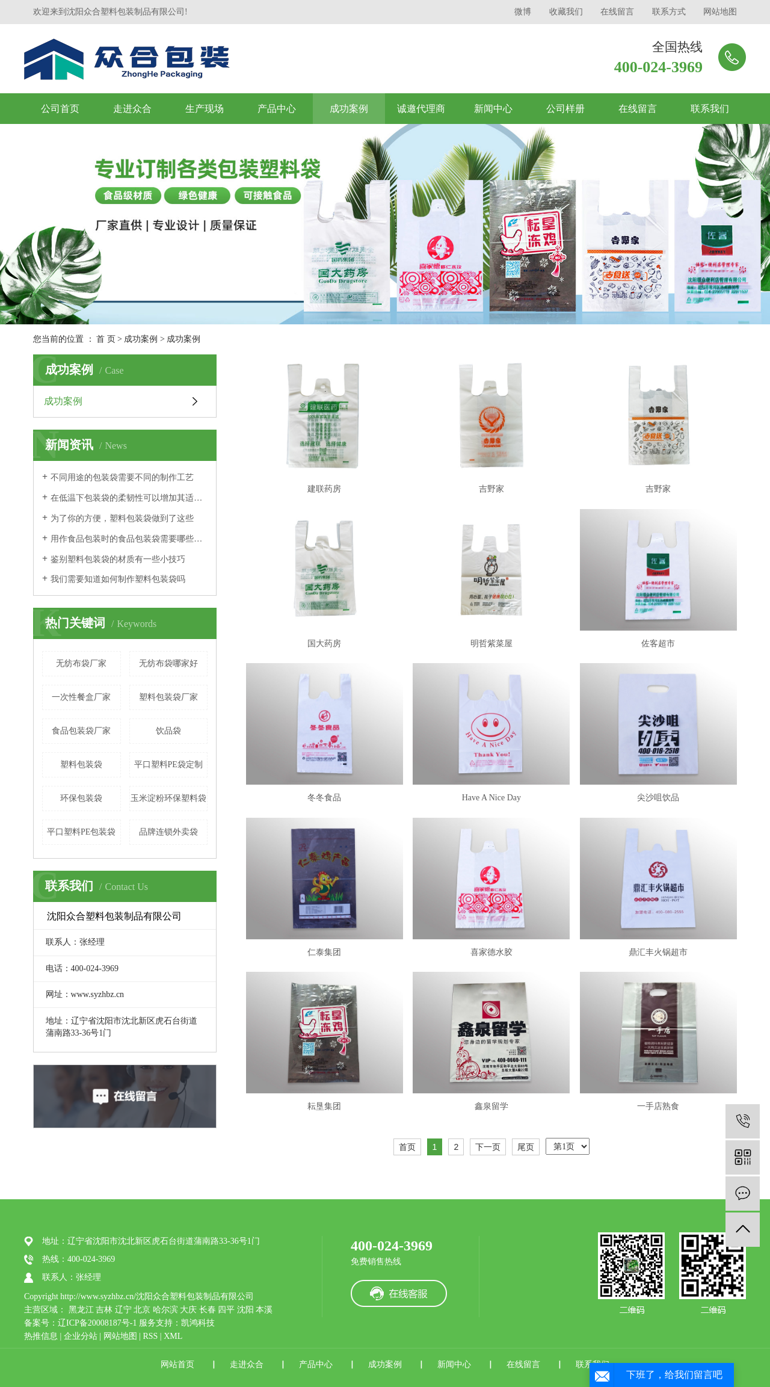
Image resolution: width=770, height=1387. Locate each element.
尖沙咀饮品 (658, 797)
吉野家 (491, 488)
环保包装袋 (81, 798)
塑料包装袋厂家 (168, 697)
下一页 (487, 1147)
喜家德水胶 (491, 952)
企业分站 (80, 1336)
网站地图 (720, 11)
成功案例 (349, 108)
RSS (150, 1336)
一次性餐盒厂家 (81, 697)
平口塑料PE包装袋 (81, 831)
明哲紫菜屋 (491, 643)
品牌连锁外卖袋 (168, 831)
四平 (226, 1309)
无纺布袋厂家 (81, 663)
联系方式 (669, 11)
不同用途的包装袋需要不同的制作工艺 (122, 477)
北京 (142, 1309)
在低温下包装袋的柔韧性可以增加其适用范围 (129, 497)
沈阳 (245, 1309)
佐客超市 (658, 643)
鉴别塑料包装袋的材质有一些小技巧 (118, 559)
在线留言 (617, 11)
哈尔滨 (165, 1309)
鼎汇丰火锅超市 (658, 952)
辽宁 (123, 1309)
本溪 (264, 1309)
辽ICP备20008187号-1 (97, 1322)
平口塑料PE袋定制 (168, 764)
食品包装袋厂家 (81, 730)
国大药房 (324, 643)
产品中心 (276, 108)
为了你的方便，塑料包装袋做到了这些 (122, 518)
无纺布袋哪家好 (168, 663)
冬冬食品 (324, 797)
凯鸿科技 (198, 1322)
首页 (407, 1147)
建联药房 (324, 488)
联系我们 (710, 108)
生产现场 (204, 108)
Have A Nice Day (491, 797)
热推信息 (41, 1336)
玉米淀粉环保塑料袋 (168, 798)
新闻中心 (493, 108)
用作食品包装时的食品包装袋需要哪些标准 (129, 538)
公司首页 (60, 108)
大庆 (188, 1309)
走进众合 (132, 108)
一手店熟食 (658, 1106)
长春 (207, 1309)
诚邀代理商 (421, 108)
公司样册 (565, 108)
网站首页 (177, 1364)
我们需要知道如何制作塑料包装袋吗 (118, 579)
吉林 (104, 1309)
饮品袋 (168, 730)
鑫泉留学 (491, 1106)
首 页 (106, 339)
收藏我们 (566, 11)
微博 (522, 11)
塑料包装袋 (81, 764)
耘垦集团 (324, 1106)
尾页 (525, 1147)
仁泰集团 (324, 952)
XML (173, 1336)
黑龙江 (81, 1309)
